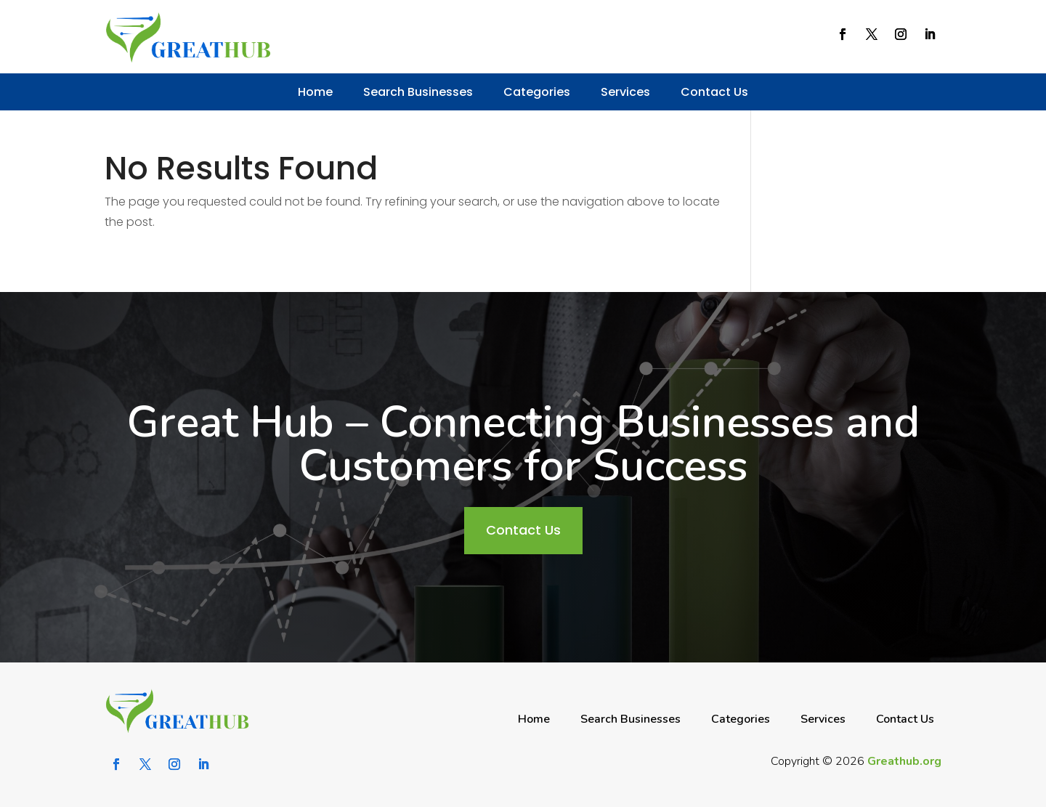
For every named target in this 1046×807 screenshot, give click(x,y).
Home (315, 92)
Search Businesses (418, 92)
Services (625, 92)
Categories (536, 92)
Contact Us (714, 92)
